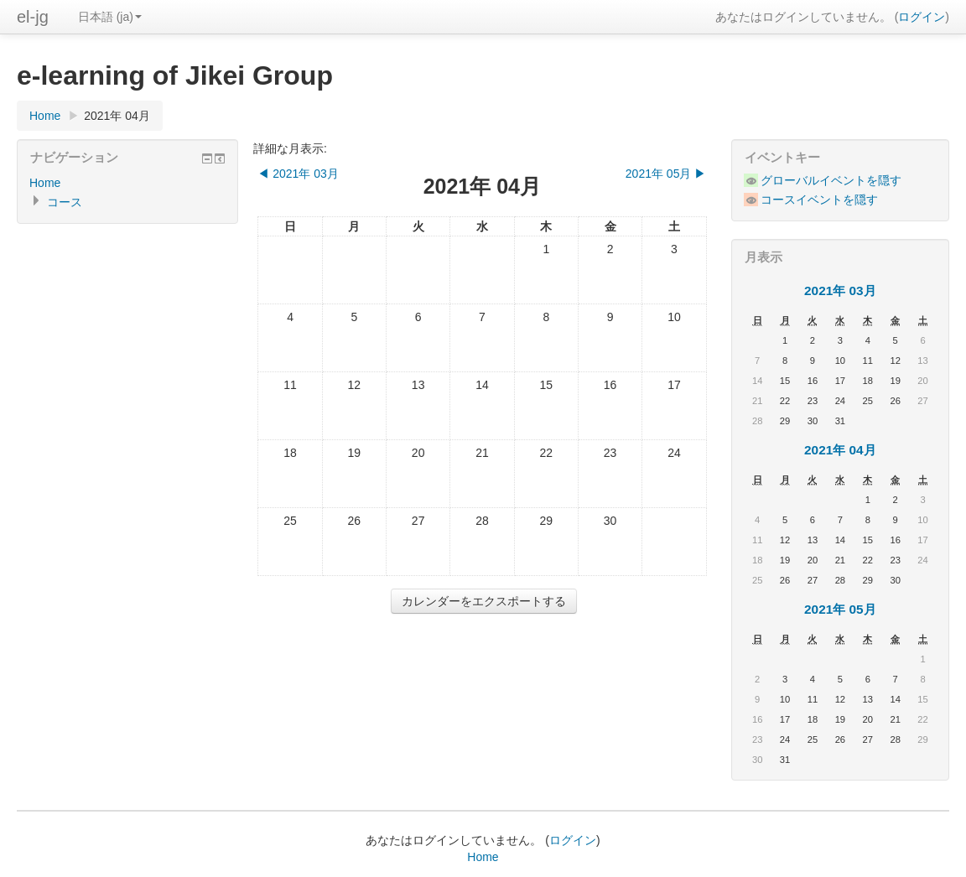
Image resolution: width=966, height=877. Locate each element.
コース (64, 202)
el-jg (33, 17)
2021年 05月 (840, 609)
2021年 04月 (117, 115)
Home (44, 115)
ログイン (921, 16)
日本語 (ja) (110, 16)
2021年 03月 (840, 290)
